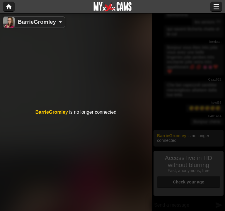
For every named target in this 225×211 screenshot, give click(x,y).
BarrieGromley (37, 22)
